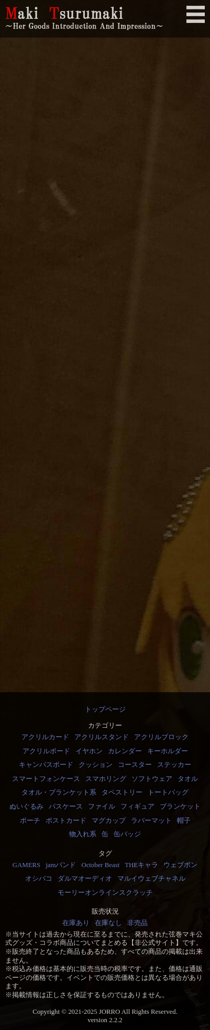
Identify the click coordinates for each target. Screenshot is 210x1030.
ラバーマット (151, 820)
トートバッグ (168, 792)
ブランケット (180, 806)
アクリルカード (45, 737)
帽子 (184, 820)
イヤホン (89, 751)
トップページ (105, 709)
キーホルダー (167, 751)
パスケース (66, 806)
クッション (96, 764)
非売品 (137, 923)
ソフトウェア (151, 779)
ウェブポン (180, 865)
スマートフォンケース (46, 779)
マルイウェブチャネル (151, 878)
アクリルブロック (161, 737)
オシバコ (38, 878)
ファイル (101, 806)
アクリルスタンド (101, 737)
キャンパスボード (46, 764)
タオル (188, 779)
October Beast (100, 865)
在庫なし (108, 923)
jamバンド (61, 865)
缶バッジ (127, 834)
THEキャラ (141, 865)
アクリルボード (46, 751)
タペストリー (122, 792)
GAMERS (26, 865)
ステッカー (174, 764)
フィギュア (137, 806)
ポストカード (66, 820)
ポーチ (30, 820)
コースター (135, 764)
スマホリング (105, 779)
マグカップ (109, 820)
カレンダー (125, 751)
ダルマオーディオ (85, 878)
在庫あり (76, 923)
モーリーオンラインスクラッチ (105, 892)
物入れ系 (82, 834)
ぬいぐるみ (26, 806)
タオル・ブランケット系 (58, 792)
